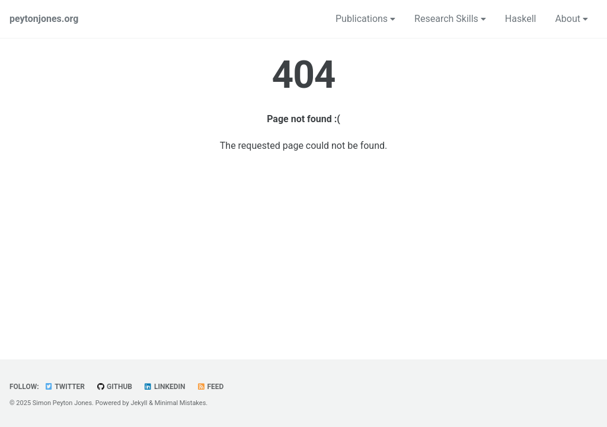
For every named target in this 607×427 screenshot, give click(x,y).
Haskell (520, 18)
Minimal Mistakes (180, 403)
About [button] (571, 18)
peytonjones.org (43, 18)
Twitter (64, 387)
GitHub (114, 387)
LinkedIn (164, 387)
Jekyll (138, 403)
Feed (210, 387)
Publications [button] (365, 18)
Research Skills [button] (450, 18)
